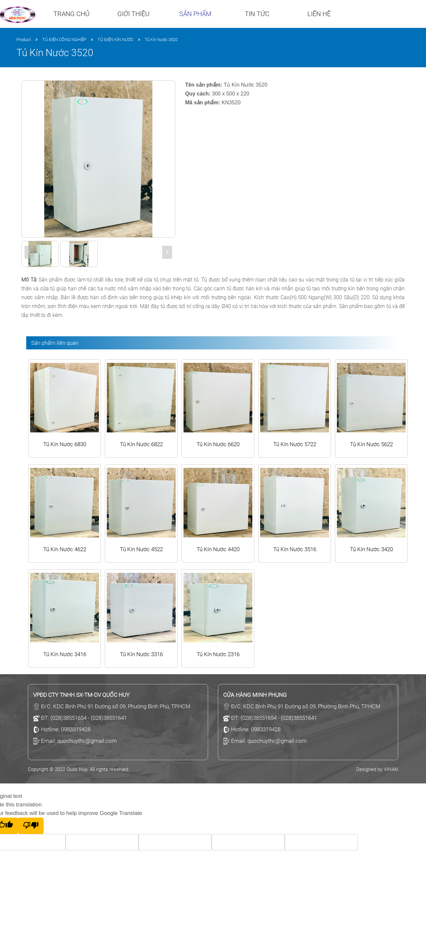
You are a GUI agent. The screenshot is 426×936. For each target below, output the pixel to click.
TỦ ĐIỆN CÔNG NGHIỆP (64, 39)
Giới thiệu (133, 14)
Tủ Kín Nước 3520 (161, 39)
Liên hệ (319, 14)
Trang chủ (71, 14)
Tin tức (257, 14)
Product (23, 39)
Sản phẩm (195, 14)
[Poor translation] (31, 826)
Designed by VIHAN (377, 769)
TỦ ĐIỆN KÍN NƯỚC (115, 39)
